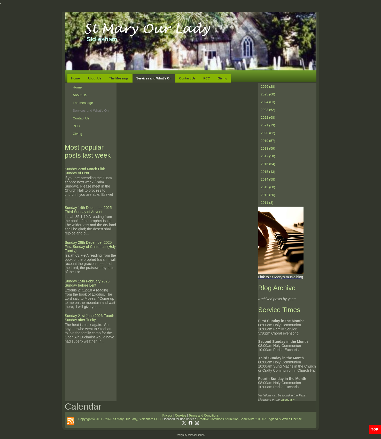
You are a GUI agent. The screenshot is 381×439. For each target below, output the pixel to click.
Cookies (180, 415)
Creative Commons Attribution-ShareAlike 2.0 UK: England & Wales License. (250, 419)
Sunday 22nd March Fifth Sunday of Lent (85, 171)
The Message (118, 78)
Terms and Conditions (204, 415)
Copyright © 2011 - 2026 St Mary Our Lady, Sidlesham (116, 419)
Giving (222, 78)
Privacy (167, 415)
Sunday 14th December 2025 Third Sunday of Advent (88, 210)
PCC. (158, 419)
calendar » (287, 399)
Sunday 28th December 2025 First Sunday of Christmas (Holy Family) (90, 246)
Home (75, 78)
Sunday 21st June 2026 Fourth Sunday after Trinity (89, 318)
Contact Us (187, 78)
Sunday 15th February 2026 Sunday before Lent (87, 283)
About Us (94, 78)
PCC (206, 78)
